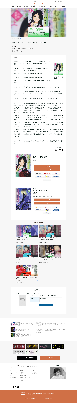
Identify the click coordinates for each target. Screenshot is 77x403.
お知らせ (12, 375)
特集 (51, 6)
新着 (13, 6)
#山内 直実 (21, 242)
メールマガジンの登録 (49, 307)
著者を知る (19, 6)
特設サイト (57, 6)
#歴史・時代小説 (19, 51)
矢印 (32, 338)
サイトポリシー (14, 370)
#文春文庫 (16, 50)
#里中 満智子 (45, 242)
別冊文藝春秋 (34, 373)
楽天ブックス (47, 173)
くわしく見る (46, 169)
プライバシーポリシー (15, 372)
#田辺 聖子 (17, 242)
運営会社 (12, 373)
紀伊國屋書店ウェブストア (39, 176)
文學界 (33, 370)
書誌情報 (63, 6)
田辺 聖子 (14, 46)
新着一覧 (22, 370)
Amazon (39, 173)
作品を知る (26, 6)
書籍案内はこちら (27, 357)
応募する (43, 305)
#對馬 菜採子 (18, 282)
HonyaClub (56, 176)
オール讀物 (34, 372)
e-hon (47, 176)
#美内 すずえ (45, 262)
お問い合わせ (13, 377)
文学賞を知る (33, 6)
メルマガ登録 (49, 357)
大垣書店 (47, 179)
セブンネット (56, 173)
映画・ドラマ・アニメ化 (43, 6)
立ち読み (46, 166)
